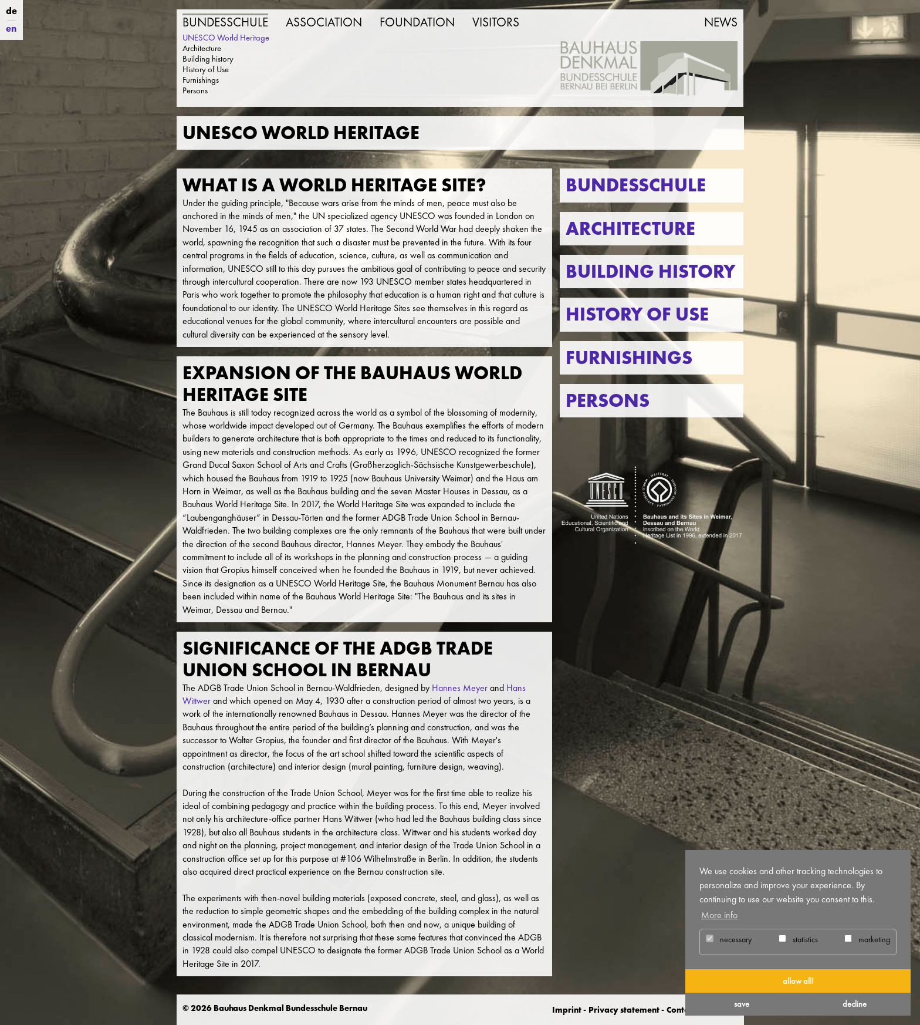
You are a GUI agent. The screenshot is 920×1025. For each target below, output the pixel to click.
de (11, 11)
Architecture (201, 48)
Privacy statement (623, 1009)
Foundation (417, 22)
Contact (681, 1009)
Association (324, 22)
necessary (729, 939)
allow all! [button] (798, 981)
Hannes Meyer (460, 688)
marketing (867, 939)
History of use (637, 314)
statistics (798, 939)
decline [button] (855, 1004)
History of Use (205, 69)
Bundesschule (225, 22)
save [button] (741, 1004)
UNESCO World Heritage (225, 37)
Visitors (495, 22)
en (11, 28)
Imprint (566, 1009)
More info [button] (719, 915)
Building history (208, 58)
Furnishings (200, 80)
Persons (195, 90)
